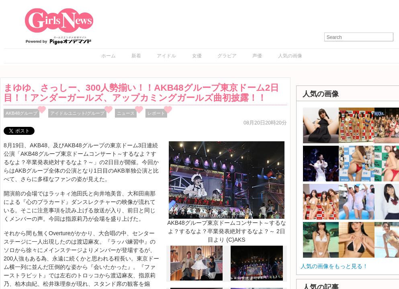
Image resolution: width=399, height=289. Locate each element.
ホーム (108, 56)
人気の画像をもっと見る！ (334, 266)
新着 (136, 56)
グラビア (227, 56)
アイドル (166, 56)
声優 (257, 56)
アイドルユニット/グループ (77, 113)
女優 (197, 56)
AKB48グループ (21, 113)
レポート (156, 113)
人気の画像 (290, 56)
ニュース (126, 113)
